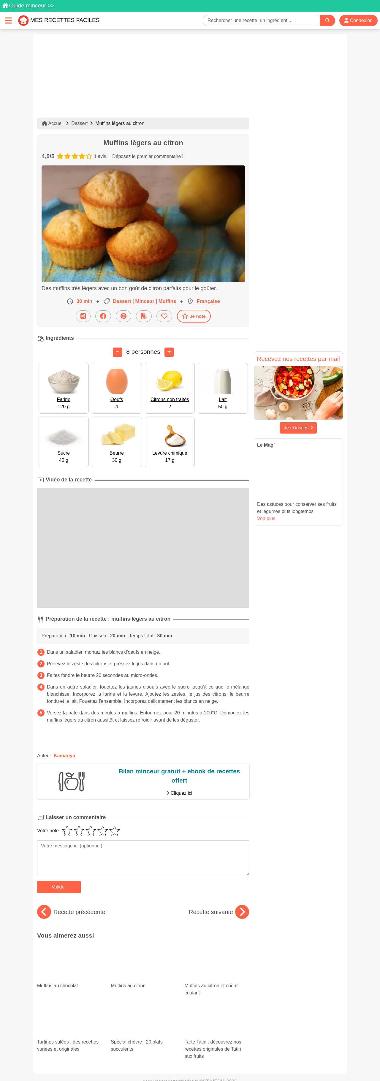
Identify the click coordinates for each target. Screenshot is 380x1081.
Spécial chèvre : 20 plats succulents (139, 989)
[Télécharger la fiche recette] (144, 316)
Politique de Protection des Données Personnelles (287, 1057)
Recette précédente (71, 912)
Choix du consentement (195, 1063)
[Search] (327, 20)
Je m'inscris (298, 427)
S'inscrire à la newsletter (248, 1063)
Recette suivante (219, 912)
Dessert (79, 123)
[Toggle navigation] (8, 20)
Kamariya (64, 755)
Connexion (358, 20)
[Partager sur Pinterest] (123, 316)
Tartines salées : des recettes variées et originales (69, 993)
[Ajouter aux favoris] (164, 316)
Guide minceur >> (31, 5)
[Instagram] (213, 1046)
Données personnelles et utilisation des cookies (83, 1057)
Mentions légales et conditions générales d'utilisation (184, 1057)
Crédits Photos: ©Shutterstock (137, 1063)
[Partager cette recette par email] (83, 316)
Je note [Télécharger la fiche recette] (194, 316)
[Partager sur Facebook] (103, 316)
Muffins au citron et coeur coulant (217, 960)
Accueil (53, 123)
